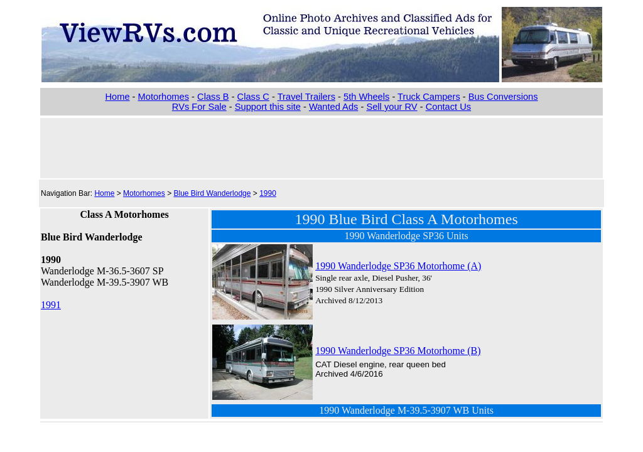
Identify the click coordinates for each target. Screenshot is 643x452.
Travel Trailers (306, 97)
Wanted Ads (333, 107)
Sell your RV (391, 107)
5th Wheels (366, 97)
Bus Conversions (503, 97)
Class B (213, 97)
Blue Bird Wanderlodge (212, 193)
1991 (51, 304)
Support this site (268, 107)
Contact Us (449, 107)
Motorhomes (163, 97)
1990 (267, 193)
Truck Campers (428, 97)
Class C (253, 97)
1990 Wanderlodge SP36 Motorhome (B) (397, 350)
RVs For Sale (199, 107)
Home (117, 97)
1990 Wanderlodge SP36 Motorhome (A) (398, 266)
